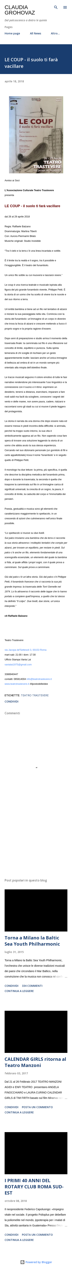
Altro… (55, 33)
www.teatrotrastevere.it (17, 684)
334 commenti (32, 986)
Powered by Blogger (36, 1262)
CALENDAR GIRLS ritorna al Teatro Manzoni (35, 1062)
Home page (12, 33)
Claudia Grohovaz (20, 10)
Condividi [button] (11, 701)
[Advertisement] (36, 841)
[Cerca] (56, 7)
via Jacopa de (12, 650)
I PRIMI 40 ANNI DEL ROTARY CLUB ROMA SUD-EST (34, 1186)
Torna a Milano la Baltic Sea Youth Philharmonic (32, 940)
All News (35, 33)
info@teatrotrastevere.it (39, 679)
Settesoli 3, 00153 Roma (33, 650)
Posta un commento (37, 1107)
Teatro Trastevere (35, 695)
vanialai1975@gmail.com (18, 664)
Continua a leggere (19, 991)
